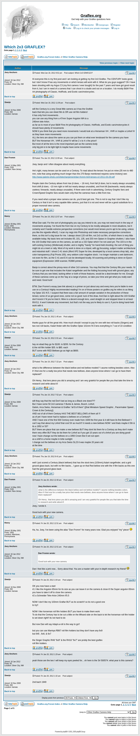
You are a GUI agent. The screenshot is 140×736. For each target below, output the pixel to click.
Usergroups (102, 25)
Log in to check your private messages (91, 28)
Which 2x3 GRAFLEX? (24, 47)
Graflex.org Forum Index (48, 57)
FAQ (65, 25)
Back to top (9, 96)
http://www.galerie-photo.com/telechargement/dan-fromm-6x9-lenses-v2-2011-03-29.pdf (73, 177)
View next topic (127, 63)
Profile (67, 28)
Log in (115, 28)
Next (25, 50)
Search (75, 25)
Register (116, 25)
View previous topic (109, 63)
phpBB (65, 732)
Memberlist (88, 25)
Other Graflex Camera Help (75, 57)
